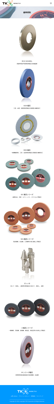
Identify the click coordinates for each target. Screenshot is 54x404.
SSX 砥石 (27, 105)
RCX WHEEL (27, 61)
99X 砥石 (26, 150)
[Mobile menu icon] (50, 3)
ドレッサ (27, 283)
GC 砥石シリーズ (27, 194)
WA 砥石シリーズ (27, 239)
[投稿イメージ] (27, 41)
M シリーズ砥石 (27, 372)
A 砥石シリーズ (27, 328)
